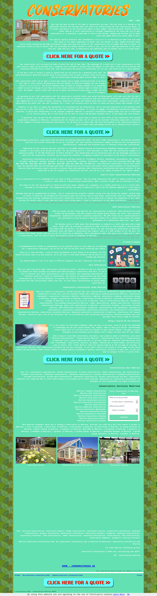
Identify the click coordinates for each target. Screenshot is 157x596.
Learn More (119, 594)
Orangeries (110, 533)
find (27, 372)
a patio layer (50, 427)
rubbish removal (40, 429)
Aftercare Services (131, 538)
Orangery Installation (49, 533)
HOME (131, 21)
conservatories (100, 40)
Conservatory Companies (100, 538)
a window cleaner (81, 431)
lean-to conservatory (93, 200)
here (138, 381)
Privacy (139, 575)
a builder (133, 425)
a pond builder (75, 427)
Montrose (63, 159)
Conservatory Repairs (55, 531)
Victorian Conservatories (33, 531)
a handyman (35, 431)
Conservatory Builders (94, 533)
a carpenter (65, 429)
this (60, 281)
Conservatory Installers (30, 535)
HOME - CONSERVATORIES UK (78, 566)
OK (128, 594)
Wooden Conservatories (75, 531)
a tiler (28, 427)
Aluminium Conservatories (128, 533)
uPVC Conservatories (52, 535)
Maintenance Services (96, 531)
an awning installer (128, 427)
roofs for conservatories (76, 301)
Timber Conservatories (72, 535)
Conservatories (113, 535)
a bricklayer (109, 429)
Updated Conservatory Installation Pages (67, 575)
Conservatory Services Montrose (119, 386)
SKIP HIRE (87, 429)
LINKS (137, 21)
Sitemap (17, 575)
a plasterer (132, 429)
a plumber (124, 434)
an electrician (100, 427)
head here (93, 272)
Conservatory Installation (118, 531)
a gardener (57, 431)
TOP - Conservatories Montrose (127, 555)
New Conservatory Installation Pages (36, 575)
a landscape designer (111, 431)
